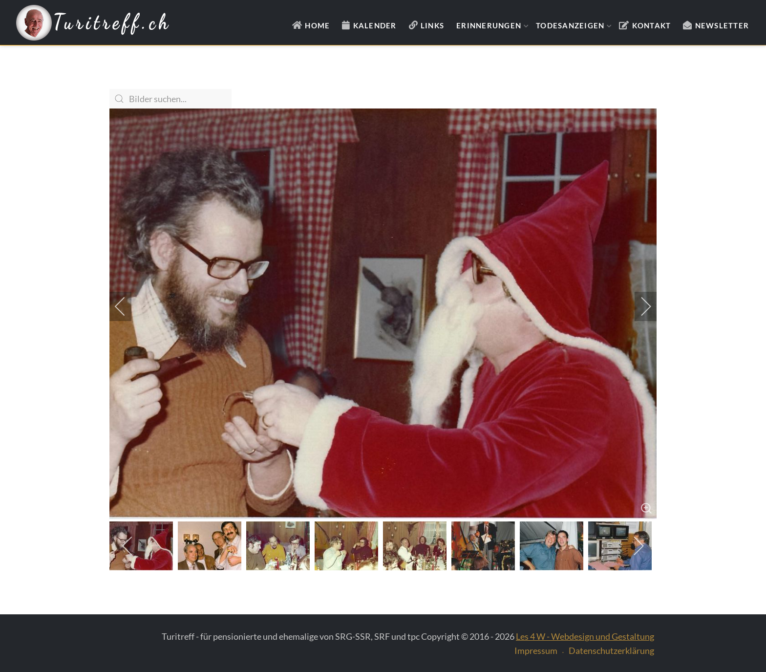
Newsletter (722, 25)
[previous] (126, 306)
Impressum (535, 650)
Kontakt (651, 25)
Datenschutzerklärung (611, 650)
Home (317, 25)
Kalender (375, 25)
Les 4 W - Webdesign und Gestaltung (585, 636)
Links (432, 25)
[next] (639, 306)
